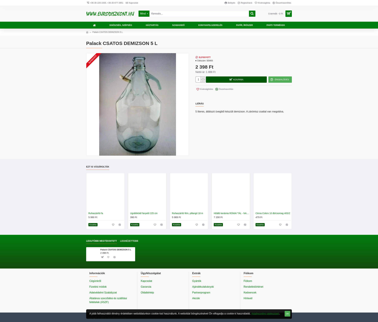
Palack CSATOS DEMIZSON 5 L (115, 249)
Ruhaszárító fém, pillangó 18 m (187, 213)
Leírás (199, 101)
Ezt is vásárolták (97, 166)
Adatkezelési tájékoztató (265, 313)
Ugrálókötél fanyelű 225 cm (144, 213)
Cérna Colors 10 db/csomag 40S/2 (273, 213)
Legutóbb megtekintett (101, 241)
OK (287, 314)
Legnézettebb (129, 241)
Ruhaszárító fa (95, 213)
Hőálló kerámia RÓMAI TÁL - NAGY (231, 213)
